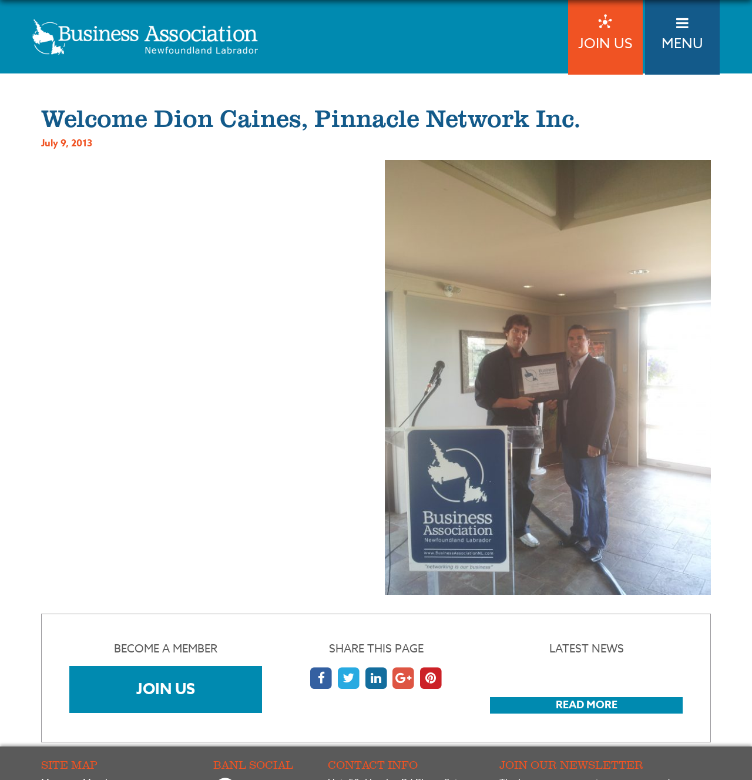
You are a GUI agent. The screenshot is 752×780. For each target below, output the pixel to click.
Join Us (165, 688)
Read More (586, 704)
